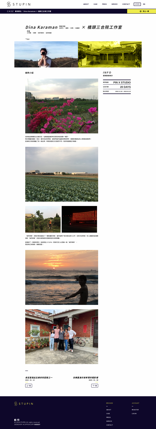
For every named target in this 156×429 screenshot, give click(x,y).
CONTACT (125, 4)
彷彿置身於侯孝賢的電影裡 (85, 377)
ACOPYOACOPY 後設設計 (31, 425)
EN (144, 4)
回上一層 (144, 11)
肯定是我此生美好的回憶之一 (38, 377)
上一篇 (29, 386)
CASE (95, 4)
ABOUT (85, 4)
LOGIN (137, 4)
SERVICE (114, 4)
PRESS (104, 4)
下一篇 (95, 386)
